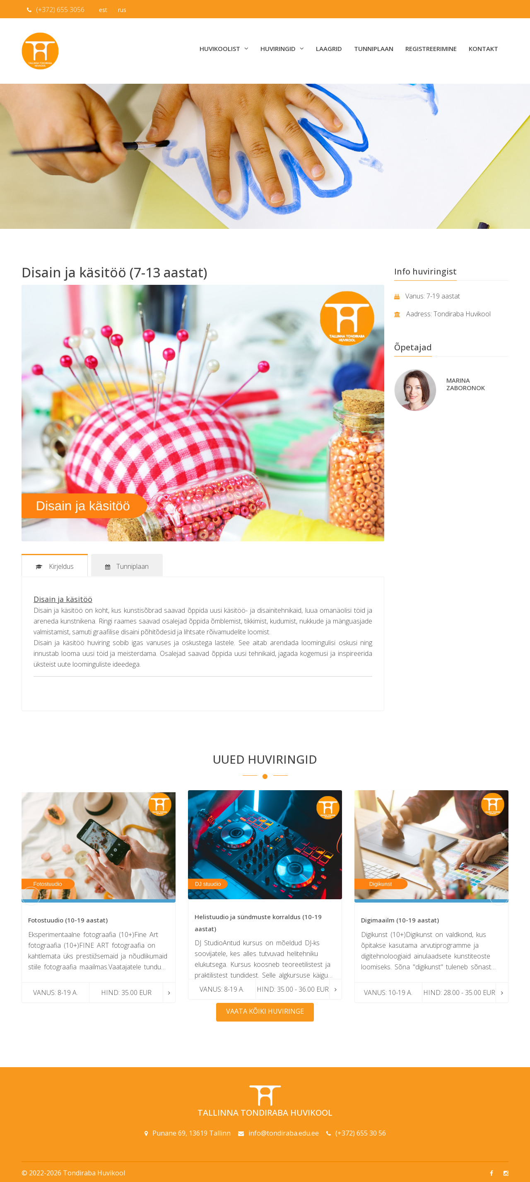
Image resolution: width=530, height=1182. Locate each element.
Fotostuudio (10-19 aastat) (68, 919)
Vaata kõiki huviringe (265, 1010)
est (103, 10)
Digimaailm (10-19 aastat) (400, 919)
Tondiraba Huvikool (94, 1172)
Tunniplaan (373, 48)
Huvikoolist (224, 48)
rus (122, 10)
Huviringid (282, 48)
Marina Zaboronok (465, 383)
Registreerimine (431, 48)
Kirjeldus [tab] (55, 566)
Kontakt (483, 48)
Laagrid (329, 48)
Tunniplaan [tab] (127, 566)
